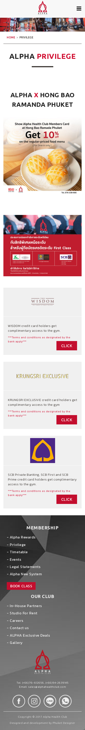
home (11, 37)
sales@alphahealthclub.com (47, 687)
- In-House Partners (24, 605)
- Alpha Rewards (21, 537)
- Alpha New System (24, 574)
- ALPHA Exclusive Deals (28, 635)
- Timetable (17, 552)
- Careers (15, 620)
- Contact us (18, 627)
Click (67, 346)
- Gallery (15, 642)
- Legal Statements (23, 566)
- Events (14, 559)
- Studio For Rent (22, 613)
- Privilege (16, 544)
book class (21, 586)
